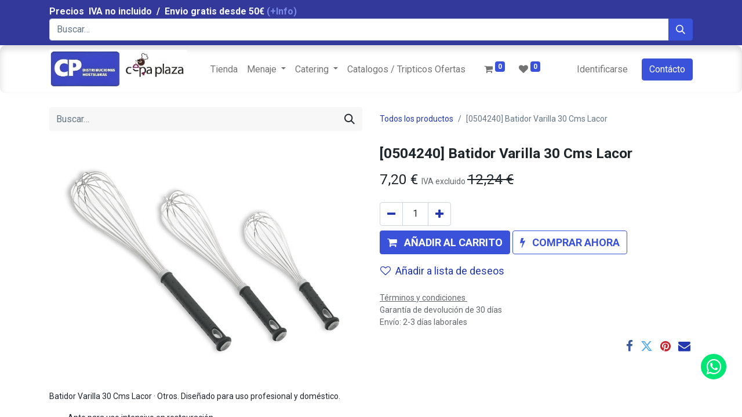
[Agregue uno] (439, 214)
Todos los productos (416, 118)
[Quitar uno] (391, 214)
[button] (445, 242)
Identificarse (602, 69)
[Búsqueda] (680, 30)
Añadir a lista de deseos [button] (442, 271)
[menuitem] (224, 69)
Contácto (667, 69)
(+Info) (282, 11)
